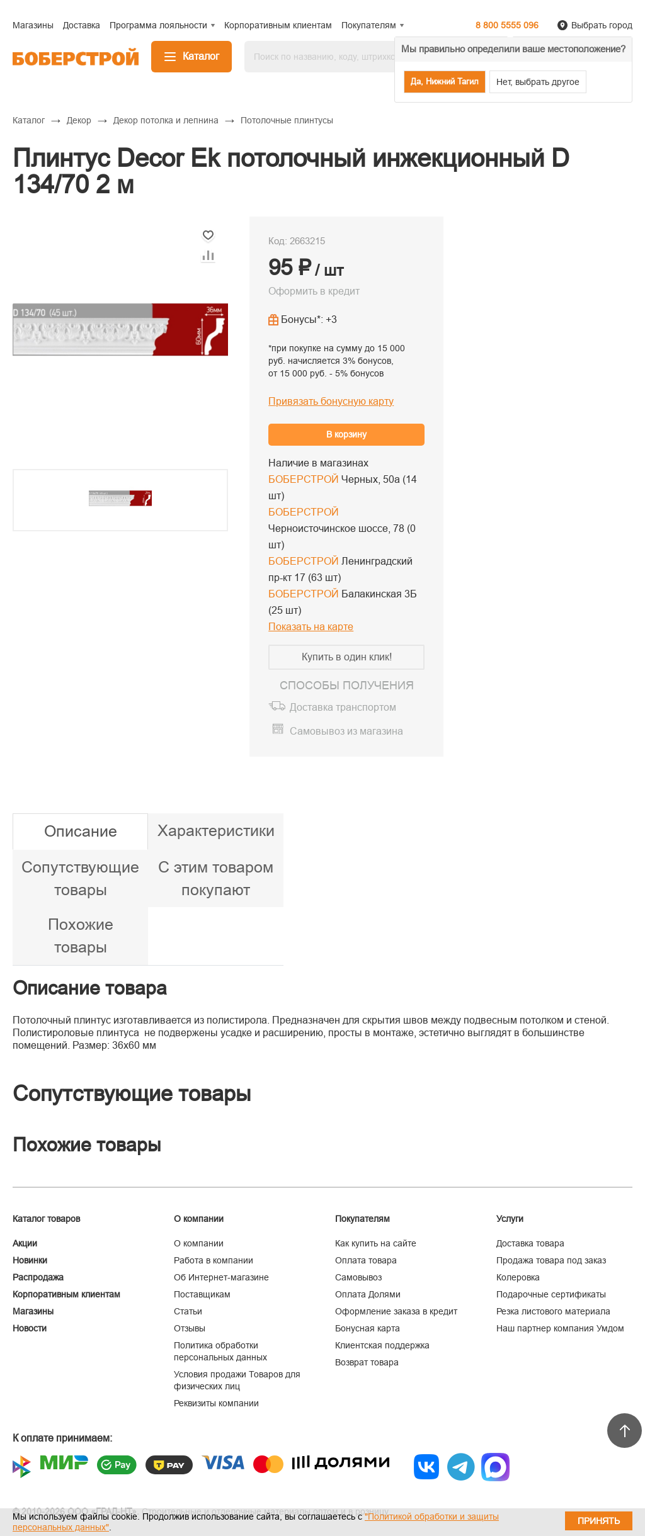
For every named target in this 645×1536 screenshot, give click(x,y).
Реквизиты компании (216, 1403)
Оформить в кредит (314, 291)
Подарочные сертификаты (551, 1294)
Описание (80, 831)
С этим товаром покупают (215, 878)
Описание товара (90, 988)
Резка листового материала (553, 1311)
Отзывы (189, 1328)
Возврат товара (367, 1362)
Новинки (30, 1260)
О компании (199, 1243)
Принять (599, 1521)
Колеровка (518, 1277)
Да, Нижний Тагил (445, 81)
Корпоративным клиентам (66, 1294)
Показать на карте (310, 626)
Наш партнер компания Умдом (560, 1328)
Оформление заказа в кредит (396, 1311)
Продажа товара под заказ (551, 1260)
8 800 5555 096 (507, 25)
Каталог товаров (46, 1219)
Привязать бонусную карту (331, 401)
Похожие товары (80, 935)
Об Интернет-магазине (221, 1277)
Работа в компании (213, 1260)
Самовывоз (358, 1277)
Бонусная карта (367, 1328)
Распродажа (38, 1277)
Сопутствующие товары (80, 878)
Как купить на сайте (375, 1243)
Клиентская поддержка (382, 1345)
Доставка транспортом (343, 707)
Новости (30, 1328)
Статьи (188, 1311)
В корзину (346, 434)
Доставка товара (530, 1243)
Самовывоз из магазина (346, 731)
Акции (25, 1243)
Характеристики (216, 830)
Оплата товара (366, 1260)
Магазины (33, 1311)
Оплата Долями (368, 1294)
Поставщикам (202, 1294)
